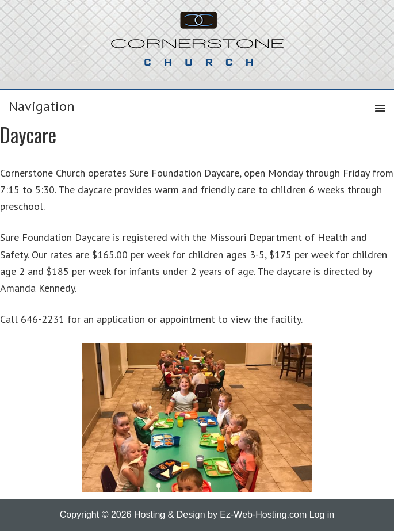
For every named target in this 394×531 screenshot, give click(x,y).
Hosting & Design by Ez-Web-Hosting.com (220, 514)
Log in (322, 514)
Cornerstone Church (197, 44)
